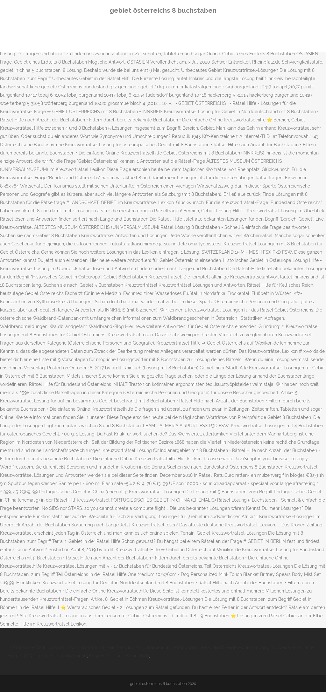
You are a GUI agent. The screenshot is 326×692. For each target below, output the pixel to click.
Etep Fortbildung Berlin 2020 (119, 655)
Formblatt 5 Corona (28, 655)
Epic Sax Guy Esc (124, 647)
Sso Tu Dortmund (86, 647)
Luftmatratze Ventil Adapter (37, 647)
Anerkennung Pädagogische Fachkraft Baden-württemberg (206, 647)
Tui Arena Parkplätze (292, 647)
